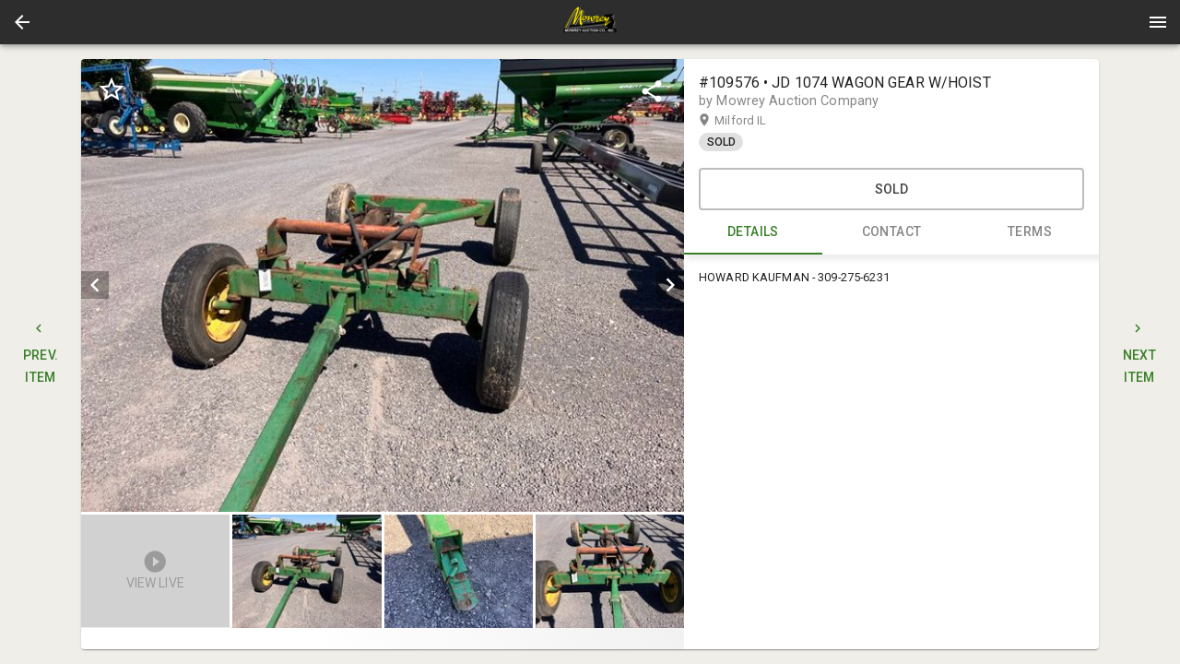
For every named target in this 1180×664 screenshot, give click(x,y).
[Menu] (1158, 22)
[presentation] (590, 22)
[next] (670, 285)
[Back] (22, 22)
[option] (382, 285)
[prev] (95, 285)
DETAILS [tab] (753, 232)
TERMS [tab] (1030, 232)
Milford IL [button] (758, 121)
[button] (22, 22)
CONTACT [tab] (891, 232)
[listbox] (382, 285)
